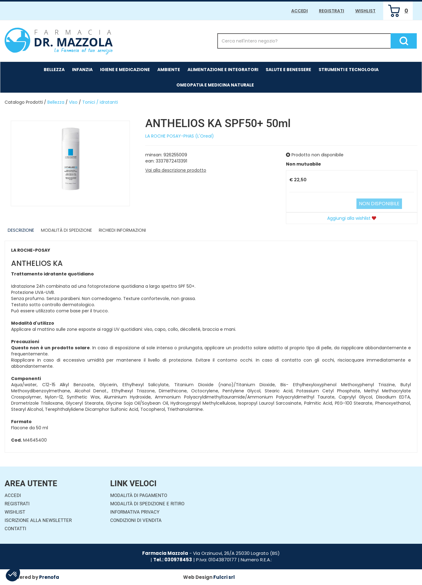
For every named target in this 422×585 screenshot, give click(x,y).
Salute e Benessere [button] (288, 69)
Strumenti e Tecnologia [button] (349, 69)
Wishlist (365, 11)
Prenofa (49, 577)
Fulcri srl (224, 577)
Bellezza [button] (54, 69)
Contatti (15, 528)
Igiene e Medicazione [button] (125, 69)
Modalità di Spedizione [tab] (66, 230)
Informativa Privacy (134, 512)
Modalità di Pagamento (138, 495)
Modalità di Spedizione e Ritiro (147, 504)
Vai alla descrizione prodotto (175, 170)
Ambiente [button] (168, 69)
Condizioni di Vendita (136, 520)
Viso (73, 102)
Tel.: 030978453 (172, 559)
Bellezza (55, 102)
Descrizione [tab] (21, 230)
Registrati (331, 11)
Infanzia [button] (82, 69)
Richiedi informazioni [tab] (122, 230)
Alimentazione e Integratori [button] (222, 69)
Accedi (299, 11)
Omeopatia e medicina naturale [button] (215, 85)
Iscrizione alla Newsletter (38, 520)
